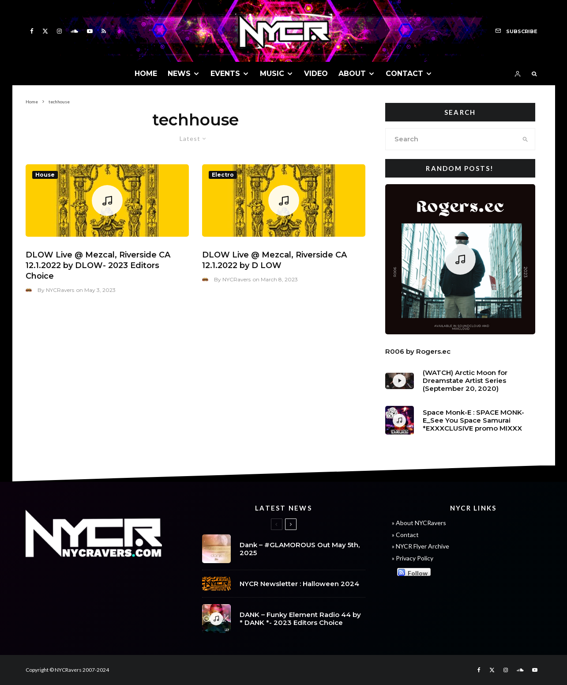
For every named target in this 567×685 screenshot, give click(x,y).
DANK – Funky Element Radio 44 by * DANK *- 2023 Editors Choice (300, 620)
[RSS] (103, 31)
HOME (146, 73)
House (45, 174)
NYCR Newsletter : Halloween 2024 (299, 584)
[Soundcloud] (74, 31)
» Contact (405, 534)
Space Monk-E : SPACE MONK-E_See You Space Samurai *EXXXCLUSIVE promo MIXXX (473, 420)
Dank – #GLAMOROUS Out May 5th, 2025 (300, 549)
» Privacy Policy (412, 558)
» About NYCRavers (419, 522)
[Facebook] (32, 31)
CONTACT (404, 73)
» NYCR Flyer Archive (420, 546)
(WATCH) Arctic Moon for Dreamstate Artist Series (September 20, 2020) (465, 381)
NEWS (179, 73)
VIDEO (316, 73)
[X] (45, 31)
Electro (223, 174)
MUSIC (272, 73)
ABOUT (352, 73)
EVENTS (225, 73)
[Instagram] (59, 31)
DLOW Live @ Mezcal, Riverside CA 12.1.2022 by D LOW (274, 260)
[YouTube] (90, 31)
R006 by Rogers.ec (418, 352)
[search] (525, 139)
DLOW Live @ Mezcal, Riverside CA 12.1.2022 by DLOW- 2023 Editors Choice (98, 265)
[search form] (451, 139)
